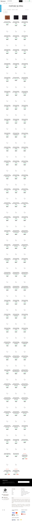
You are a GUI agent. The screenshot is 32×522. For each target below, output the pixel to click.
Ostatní (13, 492)
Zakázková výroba (23, 494)
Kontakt (22, 495)
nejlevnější (13, 9)
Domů (4, 3)
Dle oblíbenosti (9, 9)
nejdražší (16, 9)
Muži (6, 3)
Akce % (13, 494)
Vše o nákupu (23, 490)
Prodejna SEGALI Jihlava (24, 491)
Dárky (12, 493)
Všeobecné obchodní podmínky (25, 492)
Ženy (12, 490)
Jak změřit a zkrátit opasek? (25, 493)
